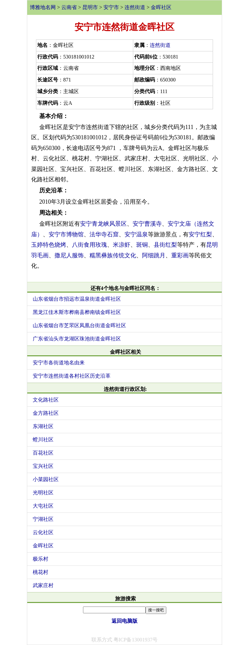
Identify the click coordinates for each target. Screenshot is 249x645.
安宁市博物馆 (66, 234)
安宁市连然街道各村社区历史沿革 (72, 376)
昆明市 (90, 7)
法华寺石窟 (104, 234)
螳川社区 (43, 439)
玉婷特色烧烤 (48, 245)
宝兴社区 (43, 466)
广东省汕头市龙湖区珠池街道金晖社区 (77, 338)
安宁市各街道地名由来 (59, 362)
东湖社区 (43, 426)
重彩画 (180, 255)
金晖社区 (161, 7)
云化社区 (43, 532)
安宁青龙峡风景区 (103, 223)
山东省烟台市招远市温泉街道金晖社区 (77, 299)
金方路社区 (46, 413)
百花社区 (43, 453)
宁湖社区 (43, 519)
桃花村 (40, 572)
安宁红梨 (200, 234)
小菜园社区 (46, 479)
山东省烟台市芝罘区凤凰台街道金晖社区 (79, 325)
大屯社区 (43, 506)
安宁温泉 (136, 234)
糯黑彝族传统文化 (112, 255)
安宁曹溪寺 (147, 223)
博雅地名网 (43, 7)
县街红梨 (165, 245)
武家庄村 (43, 585)
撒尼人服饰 (69, 255)
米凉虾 (121, 245)
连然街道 (134, 7)
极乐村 (40, 559)
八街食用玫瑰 (89, 245)
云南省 (69, 7)
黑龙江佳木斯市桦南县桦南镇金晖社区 (77, 312)
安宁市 (111, 7)
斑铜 (142, 245)
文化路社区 (46, 400)
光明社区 (43, 492)
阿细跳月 (153, 255)
